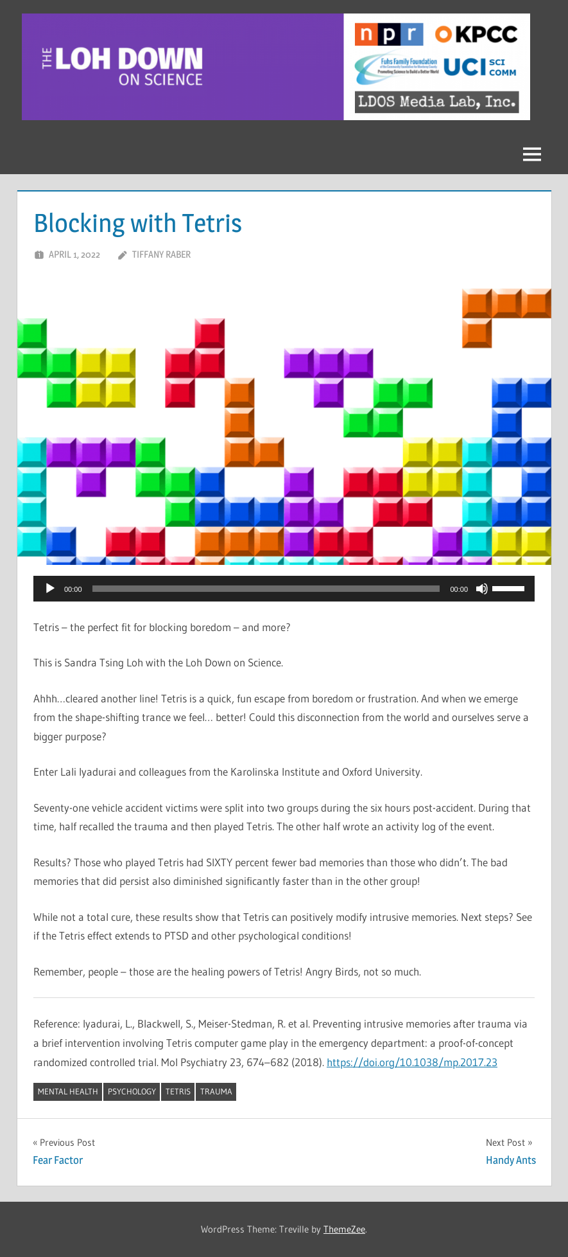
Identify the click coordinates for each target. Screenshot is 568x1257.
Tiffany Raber (161, 254)
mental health (68, 1091)
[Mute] (482, 588)
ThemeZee (344, 1229)
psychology (132, 1091)
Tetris (178, 1091)
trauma (216, 1091)
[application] (284, 589)
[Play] (50, 588)
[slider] (266, 588)
